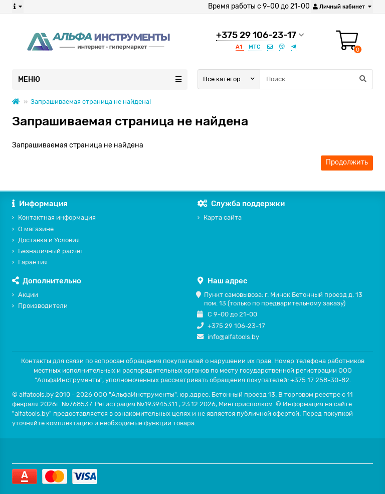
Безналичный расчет (51, 251)
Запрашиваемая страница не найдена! (91, 101)
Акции (28, 294)
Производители (43, 305)
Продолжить (347, 162)
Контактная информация (57, 217)
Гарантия (33, 262)
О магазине (36, 229)
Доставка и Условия (49, 240)
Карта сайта (223, 217)
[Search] (316, 79)
